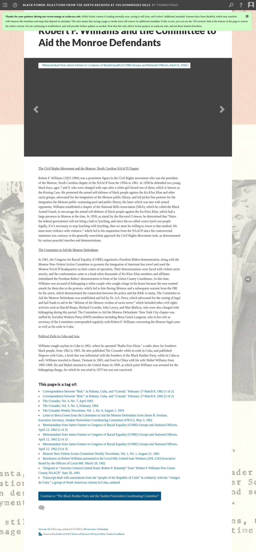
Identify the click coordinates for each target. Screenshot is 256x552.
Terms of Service (80, 533)
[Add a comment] (43, 507)
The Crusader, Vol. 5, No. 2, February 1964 (70, 405)
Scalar (59, 533)
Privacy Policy (98, 533)
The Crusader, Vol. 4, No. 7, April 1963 (68, 401)
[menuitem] (5, 5)
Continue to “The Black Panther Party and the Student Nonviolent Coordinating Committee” (99, 496)
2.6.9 (66, 533)
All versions (90, 529)
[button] (241, 5)
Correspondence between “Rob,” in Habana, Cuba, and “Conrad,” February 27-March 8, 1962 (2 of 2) (108, 396)
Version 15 (44, 529)
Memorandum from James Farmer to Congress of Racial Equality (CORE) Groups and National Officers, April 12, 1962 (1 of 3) (119, 65)
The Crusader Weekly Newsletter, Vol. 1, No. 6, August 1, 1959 (83, 410)
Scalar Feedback (115, 533)
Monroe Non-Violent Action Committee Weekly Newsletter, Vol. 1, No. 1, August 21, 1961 (101, 453)
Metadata (103, 529)
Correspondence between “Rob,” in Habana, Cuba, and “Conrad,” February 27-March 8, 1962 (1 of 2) (108, 391)
